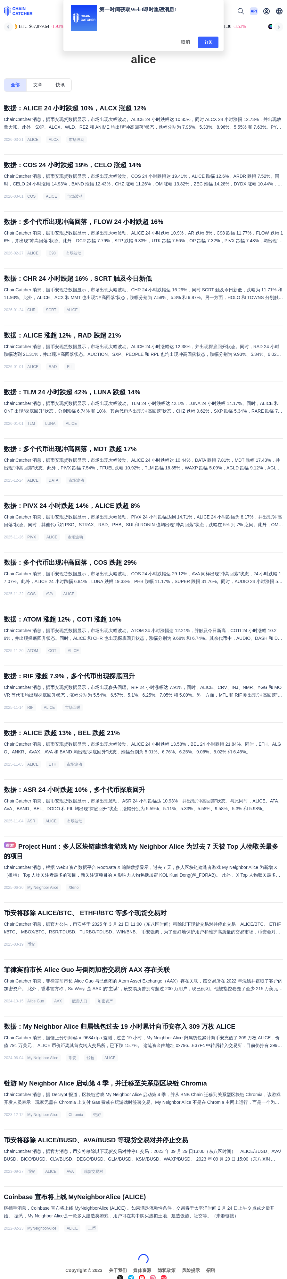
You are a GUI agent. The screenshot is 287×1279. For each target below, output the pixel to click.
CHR (31, 310)
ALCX (54, 139)
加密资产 (105, 1001)
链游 (97, 1114)
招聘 (210, 1270)
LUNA (50, 423)
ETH (52, 764)
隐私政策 (167, 1270)
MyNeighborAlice (41, 1228)
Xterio (73, 887)
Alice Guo (35, 1001)
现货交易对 (93, 1171)
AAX (58, 1001)
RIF (30, 707)
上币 (92, 1228)
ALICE (32, 139)
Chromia (76, 1114)
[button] (279, 11)
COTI (53, 650)
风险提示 (191, 1270)
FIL (69, 367)
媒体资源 (142, 1270)
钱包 (90, 1058)
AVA (49, 594)
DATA (53, 480)
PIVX (31, 537)
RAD (53, 367)
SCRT (51, 310)
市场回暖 (72, 707)
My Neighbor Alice (42, 887)
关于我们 (118, 1270)
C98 (52, 253)
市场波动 (76, 139)
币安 (31, 944)
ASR (31, 821)
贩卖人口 (79, 1001)
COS (31, 196)
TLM (31, 423)
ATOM (32, 650)
